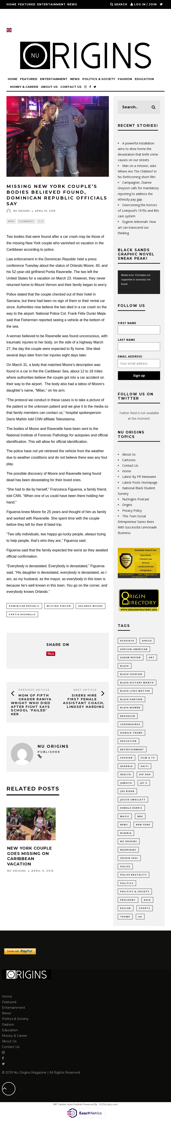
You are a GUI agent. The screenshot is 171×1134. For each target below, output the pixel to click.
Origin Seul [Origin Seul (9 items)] (129, 867)
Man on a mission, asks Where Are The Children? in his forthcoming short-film (137, 171)
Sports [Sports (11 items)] (144, 920)
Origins (127, 505)
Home (11, 4)
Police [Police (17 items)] (125, 876)
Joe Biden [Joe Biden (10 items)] (127, 798)
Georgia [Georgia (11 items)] (126, 771)
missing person (59, 606)
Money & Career (20, 22)
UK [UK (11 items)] (140, 929)
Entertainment (51, 4)
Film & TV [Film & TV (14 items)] (148, 763)
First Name (127, 323)
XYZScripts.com (108, 1117)
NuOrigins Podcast (135, 499)
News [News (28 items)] (124, 833)
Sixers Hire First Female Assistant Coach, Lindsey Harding (83, 702)
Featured (27, 4)
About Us (45, 22)
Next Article (85, 691)
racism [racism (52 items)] (125, 920)
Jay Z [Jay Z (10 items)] (143, 789)
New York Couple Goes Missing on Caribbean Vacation (29, 857)
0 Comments (26, 221)
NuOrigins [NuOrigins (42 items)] (128, 859)
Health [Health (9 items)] (125, 780)
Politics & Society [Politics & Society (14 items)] (134, 902)
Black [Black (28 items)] (124, 667)
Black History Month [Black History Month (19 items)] (137, 684)
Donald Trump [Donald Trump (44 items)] (131, 736)
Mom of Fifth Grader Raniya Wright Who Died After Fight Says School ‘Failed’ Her (31, 706)
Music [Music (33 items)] (124, 824)
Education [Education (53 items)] (128, 745)
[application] (139, 282)
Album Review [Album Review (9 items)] (130, 658)
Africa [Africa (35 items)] (147, 640)
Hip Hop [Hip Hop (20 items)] (145, 780)
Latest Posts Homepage (139, 482)
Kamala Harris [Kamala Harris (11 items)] (131, 815)
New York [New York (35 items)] (143, 833)
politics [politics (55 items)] (127, 894)
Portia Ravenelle (22, 615)
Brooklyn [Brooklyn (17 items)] (127, 719)
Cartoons (129, 460)
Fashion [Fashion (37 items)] (126, 763)
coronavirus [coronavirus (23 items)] (130, 728)
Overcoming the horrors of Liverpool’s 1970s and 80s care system (138, 210)
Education (68, 13)
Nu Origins (18, 211)
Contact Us (66, 22)
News (72, 4)
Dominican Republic (24, 606)
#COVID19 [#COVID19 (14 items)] (127, 640)
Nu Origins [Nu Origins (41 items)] (128, 850)
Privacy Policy (132, 510)
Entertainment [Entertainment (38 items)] (132, 754)
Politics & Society (23, 13)
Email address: (130, 356)
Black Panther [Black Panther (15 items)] (131, 702)
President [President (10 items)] (128, 911)
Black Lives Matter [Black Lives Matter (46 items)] (135, 693)
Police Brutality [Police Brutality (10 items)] (133, 885)
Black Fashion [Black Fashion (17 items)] (131, 675)
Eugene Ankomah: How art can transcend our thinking (137, 227)
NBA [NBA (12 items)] (140, 824)
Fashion (49, 13)
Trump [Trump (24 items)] (125, 929)
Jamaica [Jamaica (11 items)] (126, 789)
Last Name (126, 340)
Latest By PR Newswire (139, 477)
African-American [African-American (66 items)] (134, 649)
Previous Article (34, 691)
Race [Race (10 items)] (147, 911)
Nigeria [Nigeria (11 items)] (126, 841)
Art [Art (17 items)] (152, 658)
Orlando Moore (90, 606)
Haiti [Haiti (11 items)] (145, 771)
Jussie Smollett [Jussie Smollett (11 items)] (133, 806)
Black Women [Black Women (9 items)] (130, 710)
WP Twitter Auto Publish (67, 1117)
